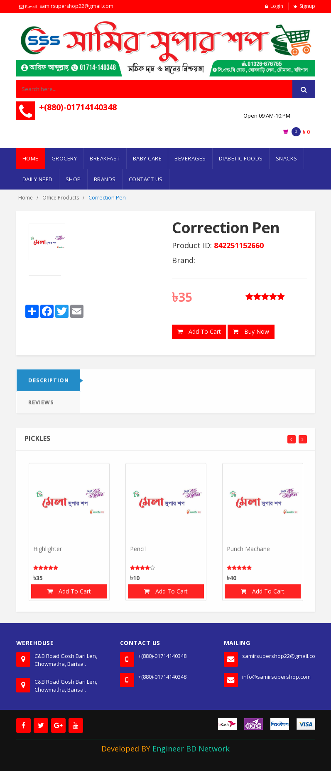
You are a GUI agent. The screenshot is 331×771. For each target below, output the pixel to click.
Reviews (41, 405)
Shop (73, 179)
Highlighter (47, 552)
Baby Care (147, 158)
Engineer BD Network (191, 749)
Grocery (64, 158)
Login (276, 6)
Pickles (37, 441)
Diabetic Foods (241, 158)
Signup (307, 6)
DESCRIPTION (48, 383)
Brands (105, 179)
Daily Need (37, 179)
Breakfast (105, 158)
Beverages (190, 158)
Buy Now (251, 332)
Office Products (60, 197)
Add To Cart (199, 332)
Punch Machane (248, 552)
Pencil (138, 552)
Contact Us (146, 179)
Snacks (286, 158)
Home (30, 158)
